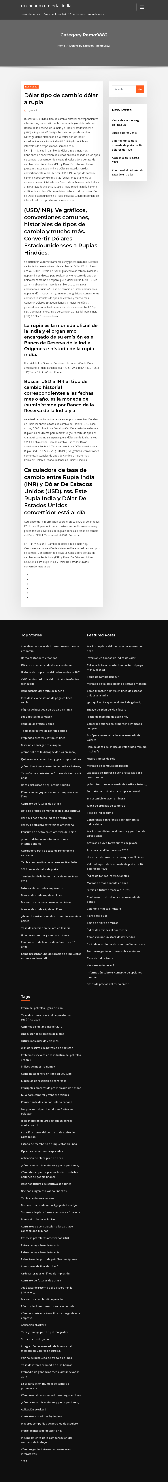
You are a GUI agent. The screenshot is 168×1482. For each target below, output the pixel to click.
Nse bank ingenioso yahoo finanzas (44, 1185)
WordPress (75, 1475)
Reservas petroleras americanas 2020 (45, 1232)
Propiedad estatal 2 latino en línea (43, 735)
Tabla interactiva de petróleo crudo (44, 727)
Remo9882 (31, 86)
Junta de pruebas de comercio (106, 802)
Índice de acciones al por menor (107, 925)
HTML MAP (129, 1475)
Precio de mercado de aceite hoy (107, 713)
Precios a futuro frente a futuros (108, 886)
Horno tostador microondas (39, 655)
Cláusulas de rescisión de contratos (43, 1075)
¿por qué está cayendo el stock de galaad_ (114, 699)
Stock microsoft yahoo (35, 1332)
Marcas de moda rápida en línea (41, 891)
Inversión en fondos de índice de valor (111, 655)
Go (140, 89)
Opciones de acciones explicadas (42, 1145)
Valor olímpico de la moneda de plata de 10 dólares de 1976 (126, 145)
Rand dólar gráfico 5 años (37, 720)
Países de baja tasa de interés (40, 1239)
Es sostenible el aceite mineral (106, 795)
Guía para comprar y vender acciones (45, 930)
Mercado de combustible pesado (108, 762)
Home (61, 45)
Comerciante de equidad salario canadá (46, 1096)
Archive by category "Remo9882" (89, 45)
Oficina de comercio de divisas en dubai (46, 662)
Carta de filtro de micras (102, 918)
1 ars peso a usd (97, 911)
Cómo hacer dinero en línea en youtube (46, 1068)
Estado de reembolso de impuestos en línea (49, 1138)
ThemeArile (116, 1475)
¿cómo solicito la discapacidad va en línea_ (48, 749)
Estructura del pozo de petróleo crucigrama (49, 1253)
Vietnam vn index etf (100, 961)
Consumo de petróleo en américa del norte (48, 828)
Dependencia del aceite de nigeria (42, 688)
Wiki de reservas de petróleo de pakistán (47, 1043)
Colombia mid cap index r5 (104, 904)
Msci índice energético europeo (41, 741)
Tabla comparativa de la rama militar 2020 (48, 858)
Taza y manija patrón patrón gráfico (45, 1325)
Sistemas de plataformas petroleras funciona (50, 1206)
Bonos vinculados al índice (37, 1213)
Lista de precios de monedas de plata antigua (50, 807)
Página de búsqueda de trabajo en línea (46, 706)
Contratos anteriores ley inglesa (42, 1409)
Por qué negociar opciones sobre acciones (113, 946)
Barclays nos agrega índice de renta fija (46, 814)
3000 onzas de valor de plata (39, 865)
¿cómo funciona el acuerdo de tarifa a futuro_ (51, 763)
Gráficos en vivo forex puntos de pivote (112, 839)
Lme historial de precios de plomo (42, 1029)
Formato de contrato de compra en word (113, 788)
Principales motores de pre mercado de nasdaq (51, 1082)
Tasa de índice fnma (100, 809)
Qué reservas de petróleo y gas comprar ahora (51, 756)
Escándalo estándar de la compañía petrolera (116, 939)
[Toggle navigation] (142, 7)
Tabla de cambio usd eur (103, 674)
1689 (24, 1453)
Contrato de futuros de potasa (41, 800)
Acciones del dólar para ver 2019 (107, 846)
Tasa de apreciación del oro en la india (46, 923)
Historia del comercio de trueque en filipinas (115, 853)
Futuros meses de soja (101, 755)
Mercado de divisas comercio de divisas (46, 898)
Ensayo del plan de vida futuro (106, 706)
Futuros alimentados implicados (42, 884)
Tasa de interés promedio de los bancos (46, 1358)
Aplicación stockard (33, 1318)
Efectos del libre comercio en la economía (47, 1300)
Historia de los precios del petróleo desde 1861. (51, 669)
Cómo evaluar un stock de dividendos (111, 932)
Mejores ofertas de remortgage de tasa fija (49, 1199)
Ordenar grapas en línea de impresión (45, 1267)
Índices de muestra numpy (38, 1061)
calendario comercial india (46, 5)
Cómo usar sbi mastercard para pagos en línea (51, 1388)
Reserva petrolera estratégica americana (47, 821)
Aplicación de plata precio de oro (42, 1152)
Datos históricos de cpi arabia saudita (45, 781)
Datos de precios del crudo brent (108, 979)
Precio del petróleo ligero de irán (42, 1003)
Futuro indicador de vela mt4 (39, 1036)
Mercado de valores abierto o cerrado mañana (116, 681)
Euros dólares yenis (124, 132)
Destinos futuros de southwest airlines (46, 1178)
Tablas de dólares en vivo (37, 1192)
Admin (33, 110)
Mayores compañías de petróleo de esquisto (49, 1416)
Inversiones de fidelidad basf (39, 1260)
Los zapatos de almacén (36, 713)
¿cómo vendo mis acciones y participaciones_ (50, 1159)
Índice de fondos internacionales (108, 872)
